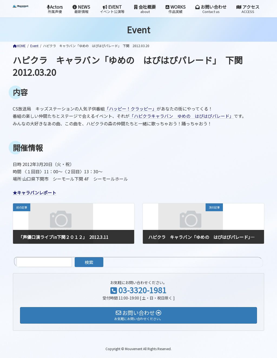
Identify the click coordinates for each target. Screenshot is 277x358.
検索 (89, 262)
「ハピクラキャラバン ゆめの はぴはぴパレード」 (182, 116)
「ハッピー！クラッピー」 (131, 108)
